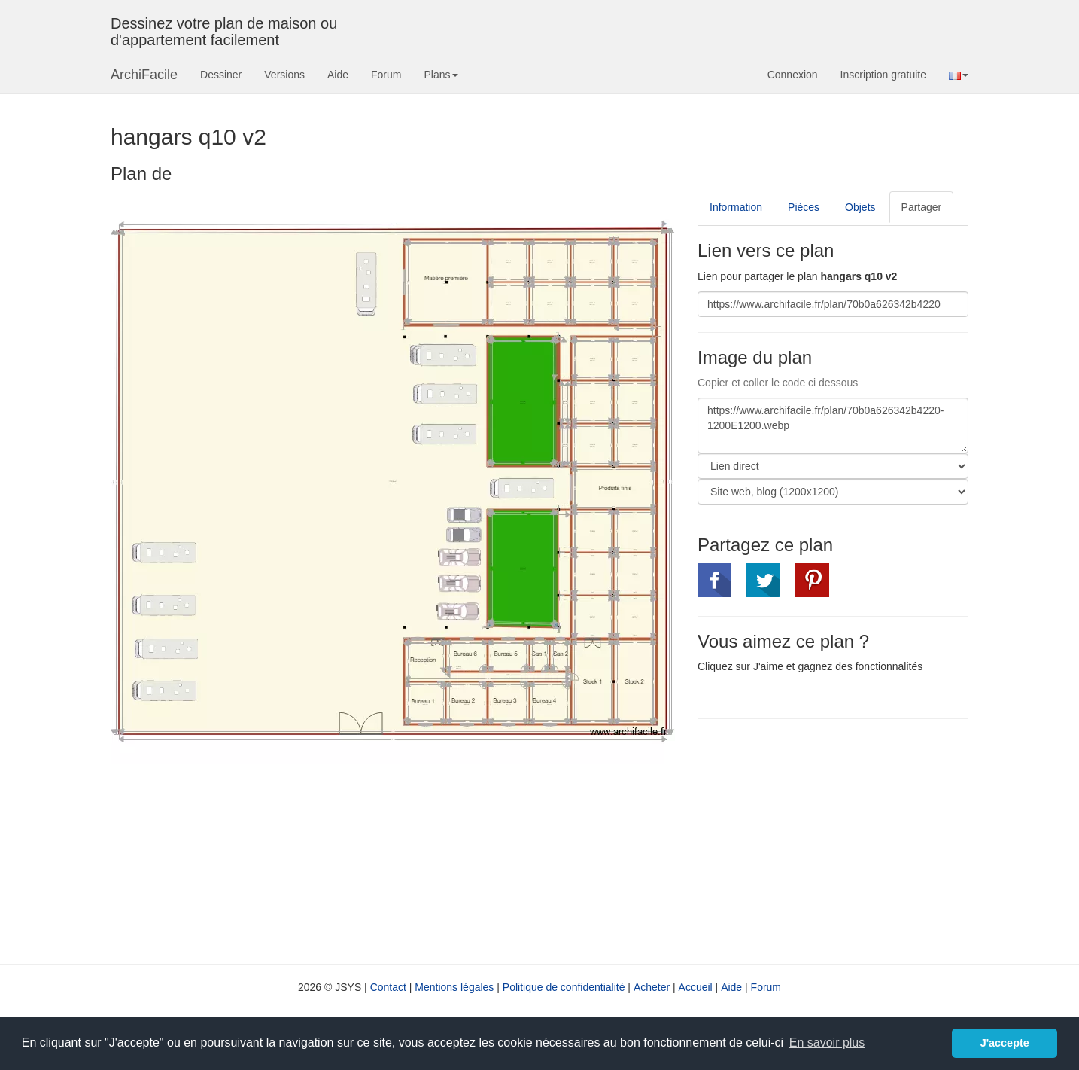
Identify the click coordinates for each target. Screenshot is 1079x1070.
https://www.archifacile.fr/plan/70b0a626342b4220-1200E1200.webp (833, 425)
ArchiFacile (144, 74)
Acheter (652, 987)
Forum (386, 75)
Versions (284, 75)
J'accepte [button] (1004, 1043)
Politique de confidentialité (564, 987)
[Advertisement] (824, 839)
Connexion (792, 75)
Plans (440, 75)
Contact (388, 987)
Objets (860, 207)
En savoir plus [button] (827, 1042)
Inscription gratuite (883, 75)
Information (736, 207)
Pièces (803, 207)
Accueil (696, 987)
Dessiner (221, 75)
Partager (921, 207)
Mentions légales (454, 987)
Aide (337, 75)
